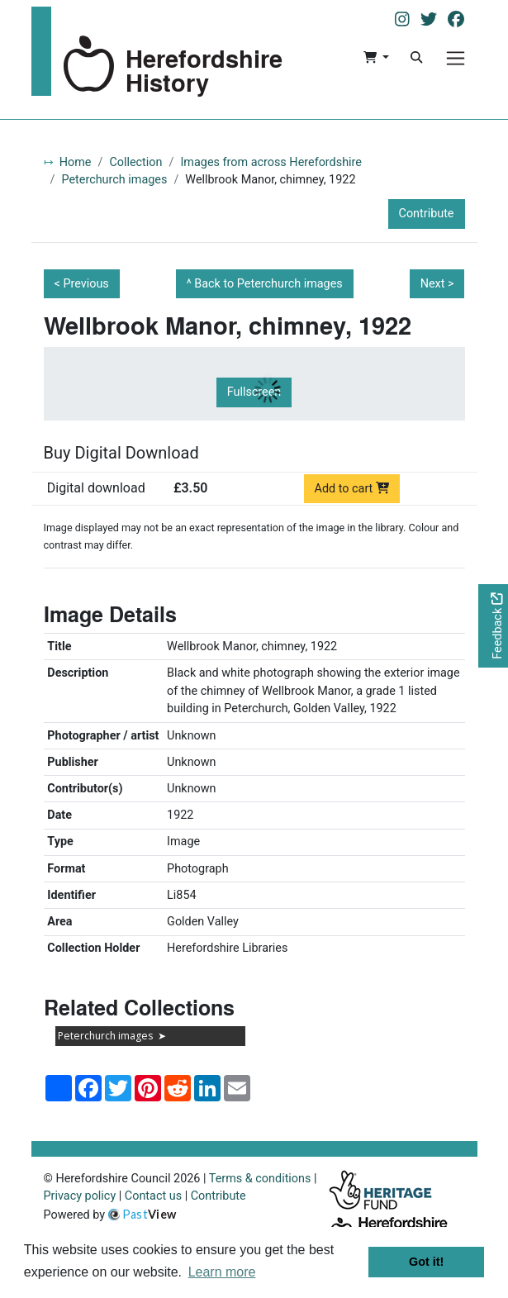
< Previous (82, 284)
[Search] (416, 58)
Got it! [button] (426, 1261)
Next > (437, 284)
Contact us (153, 1196)
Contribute (426, 214)
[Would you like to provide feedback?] (493, 626)
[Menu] (455, 58)
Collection (135, 162)
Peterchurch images (114, 180)
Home (75, 162)
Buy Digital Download (121, 453)
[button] (376, 58)
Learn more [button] (222, 1272)
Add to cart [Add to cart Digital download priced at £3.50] (352, 489)
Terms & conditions (260, 1179)
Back (268, 284)
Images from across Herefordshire (271, 162)
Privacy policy (80, 1196)
